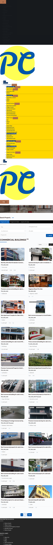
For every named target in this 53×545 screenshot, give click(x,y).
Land (8, 123)
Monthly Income (10, 103)
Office (8, 99)
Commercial (9, 95)
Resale (8, 92)
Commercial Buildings (12, 115)
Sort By (40, 244)
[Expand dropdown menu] (14, 85)
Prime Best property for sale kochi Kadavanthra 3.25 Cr (16, 500)
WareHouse (9, 110)
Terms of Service (9, 542)
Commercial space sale (11, 132)
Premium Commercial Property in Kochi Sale (13, 368)
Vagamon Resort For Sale (36, 289)
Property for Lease (11, 141)
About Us (7, 537)
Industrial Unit (9, 136)
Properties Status (7, 84)
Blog (4, 160)
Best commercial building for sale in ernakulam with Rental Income (19, 394)
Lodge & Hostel (10, 107)
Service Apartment (11, 113)
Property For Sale (10, 86)
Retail (8, 100)
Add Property (3, 164)
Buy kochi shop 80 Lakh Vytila (37, 500)
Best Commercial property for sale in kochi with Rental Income (18, 447)
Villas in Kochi (8, 525)
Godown (8, 145)
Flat (7, 120)
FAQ (6, 539)
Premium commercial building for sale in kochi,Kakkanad (16, 289)
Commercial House (11, 112)
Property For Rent (10, 152)
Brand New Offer (10, 91)
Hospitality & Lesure (11, 97)
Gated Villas (9, 125)
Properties (5, 83)
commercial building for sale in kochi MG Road (13, 341)
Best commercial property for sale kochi (39, 473)
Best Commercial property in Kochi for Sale (40, 394)
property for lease (25, 222)
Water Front (9, 117)
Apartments (9, 89)
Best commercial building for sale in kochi (12, 473)
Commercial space (10, 148)
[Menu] (4, 202)
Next (29, 514)
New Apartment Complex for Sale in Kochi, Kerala (14, 315)
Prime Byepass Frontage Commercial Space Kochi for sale (17, 421)
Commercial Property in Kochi (12, 526)
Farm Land (9, 135)
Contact (5, 161)
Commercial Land (10, 130)
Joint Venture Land (10, 138)
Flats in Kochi (8, 523)
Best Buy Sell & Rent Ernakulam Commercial (13, 262)
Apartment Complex (11, 105)
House (8, 121)
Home (4, 81)
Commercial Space (11, 109)
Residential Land (10, 127)
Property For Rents (14, 222)
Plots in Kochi (8, 530)
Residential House (10, 129)
